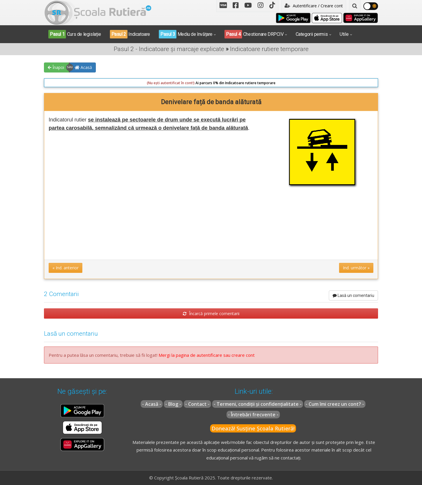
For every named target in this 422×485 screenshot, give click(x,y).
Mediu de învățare (185, 34)
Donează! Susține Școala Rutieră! (253, 428)
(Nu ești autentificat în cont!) (171, 82)
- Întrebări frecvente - (253, 414)
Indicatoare (130, 34)
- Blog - (173, 404)
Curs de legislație (74, 34)
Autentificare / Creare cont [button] (314, 6)
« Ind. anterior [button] (65, 268)
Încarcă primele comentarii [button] (211, 313)
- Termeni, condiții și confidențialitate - (258, 404)
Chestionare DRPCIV (254, 34)
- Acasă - (151, 404)
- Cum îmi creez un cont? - (335, 404)
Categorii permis (312, 34)
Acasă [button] (83, 67)
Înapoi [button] (56, 67)
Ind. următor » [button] (356, 268)
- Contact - (197, 404)
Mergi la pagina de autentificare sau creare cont (207, 355)
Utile (344, 34)
